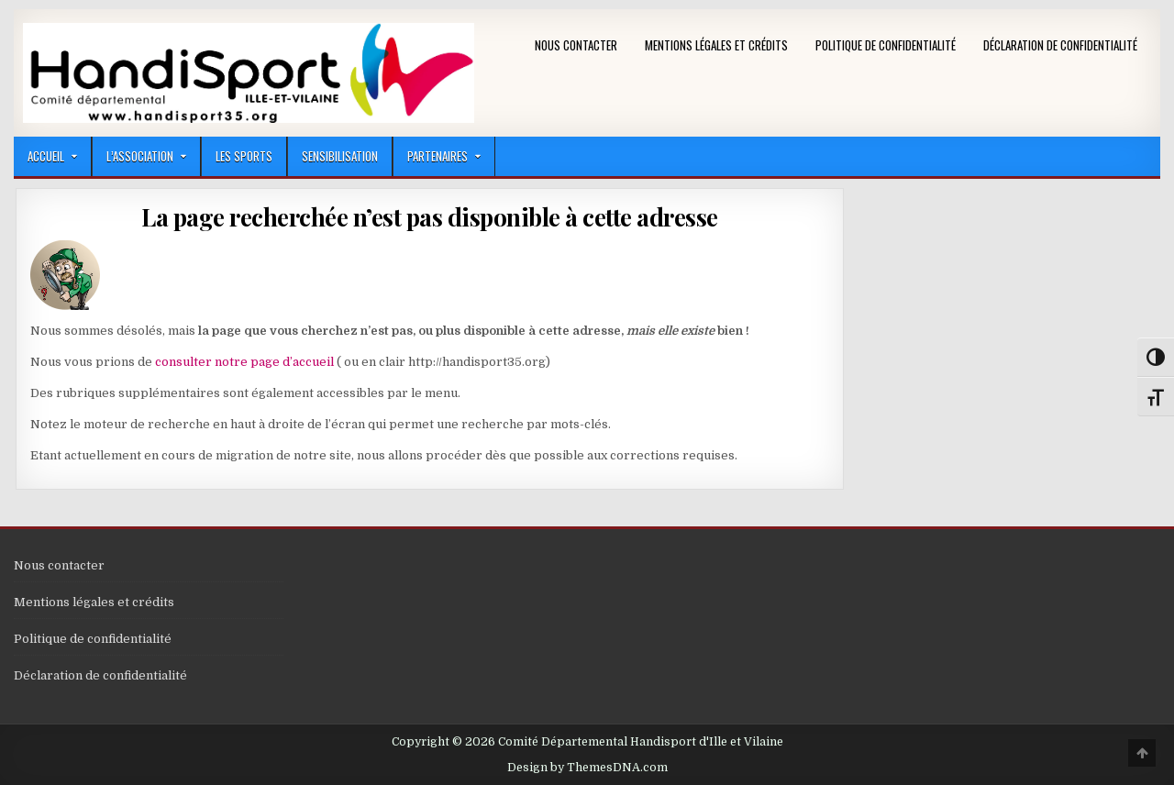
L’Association (139, 156)
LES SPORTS (244, 156)
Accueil (46, 156)
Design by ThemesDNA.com (587, 767)
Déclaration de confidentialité (1060, 45)
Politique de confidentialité (885, 45)
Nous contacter (576, 45)
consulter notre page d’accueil (244, 362)
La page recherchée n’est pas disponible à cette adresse (429, 217)
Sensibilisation (340, 156)
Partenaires (437, 156)
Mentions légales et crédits (716, 45)
